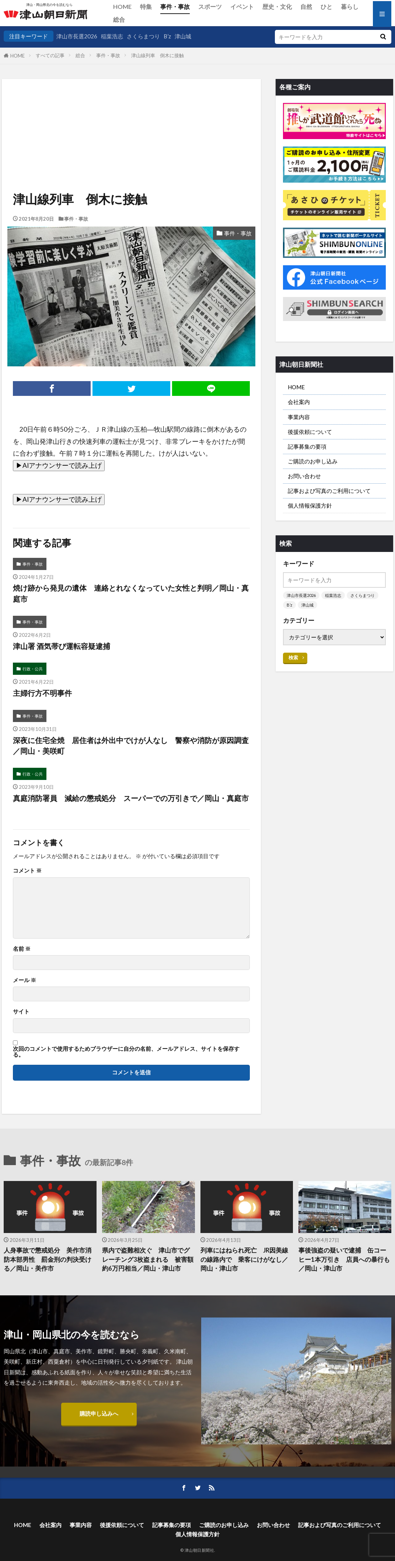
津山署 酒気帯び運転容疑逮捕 (61, 646)
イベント (242, 6)
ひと (326, 6)
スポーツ (210, 6)
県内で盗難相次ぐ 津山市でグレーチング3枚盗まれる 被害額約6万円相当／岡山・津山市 (147, 1259)
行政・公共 (32, 668)
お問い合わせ (304, 476)
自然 (306, 6)
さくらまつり (143, 36)
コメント (27, 870)
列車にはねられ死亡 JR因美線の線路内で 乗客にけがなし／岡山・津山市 (244, 1259)
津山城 (183, 36)
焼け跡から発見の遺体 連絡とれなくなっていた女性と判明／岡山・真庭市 (131, 593)
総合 (119, 19)
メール (24, 980)
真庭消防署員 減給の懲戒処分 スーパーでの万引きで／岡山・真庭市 (131, 798)
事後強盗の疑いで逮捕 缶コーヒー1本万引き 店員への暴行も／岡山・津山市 (344, 1259)
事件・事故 (175, 6)
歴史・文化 (277, 6)
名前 (22, 949)
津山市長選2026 (76, 36)
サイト (21, 1011)
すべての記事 (50, 55)
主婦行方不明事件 (42, 692)
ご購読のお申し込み (313, 461)
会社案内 (299, 401)
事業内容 (299, 417)
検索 (293, 657)
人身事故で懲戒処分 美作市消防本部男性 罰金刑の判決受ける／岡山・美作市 (47, 1259)
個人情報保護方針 (310, 505)
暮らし (350, 6)
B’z (167, 36)
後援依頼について (310, 431)
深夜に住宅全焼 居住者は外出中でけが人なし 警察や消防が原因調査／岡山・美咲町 (131, 746)
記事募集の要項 (307, 446)
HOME (122, 6)
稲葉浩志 (112, 36)
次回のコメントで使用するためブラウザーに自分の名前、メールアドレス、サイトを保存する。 (126, 1051)
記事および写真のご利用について (329, 490)
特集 (146, 6)
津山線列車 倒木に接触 (157, 55)
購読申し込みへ (99, 1413)
